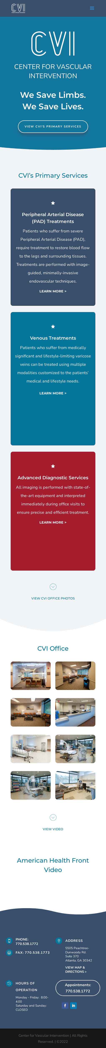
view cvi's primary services (53, 127)
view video (53, 829)
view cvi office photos (53, 598)
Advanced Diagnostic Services (53, 477)
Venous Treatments (53, 338)
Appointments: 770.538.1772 (78, 988)
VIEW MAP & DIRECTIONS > (76, 969)
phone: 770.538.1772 (27, 941)
